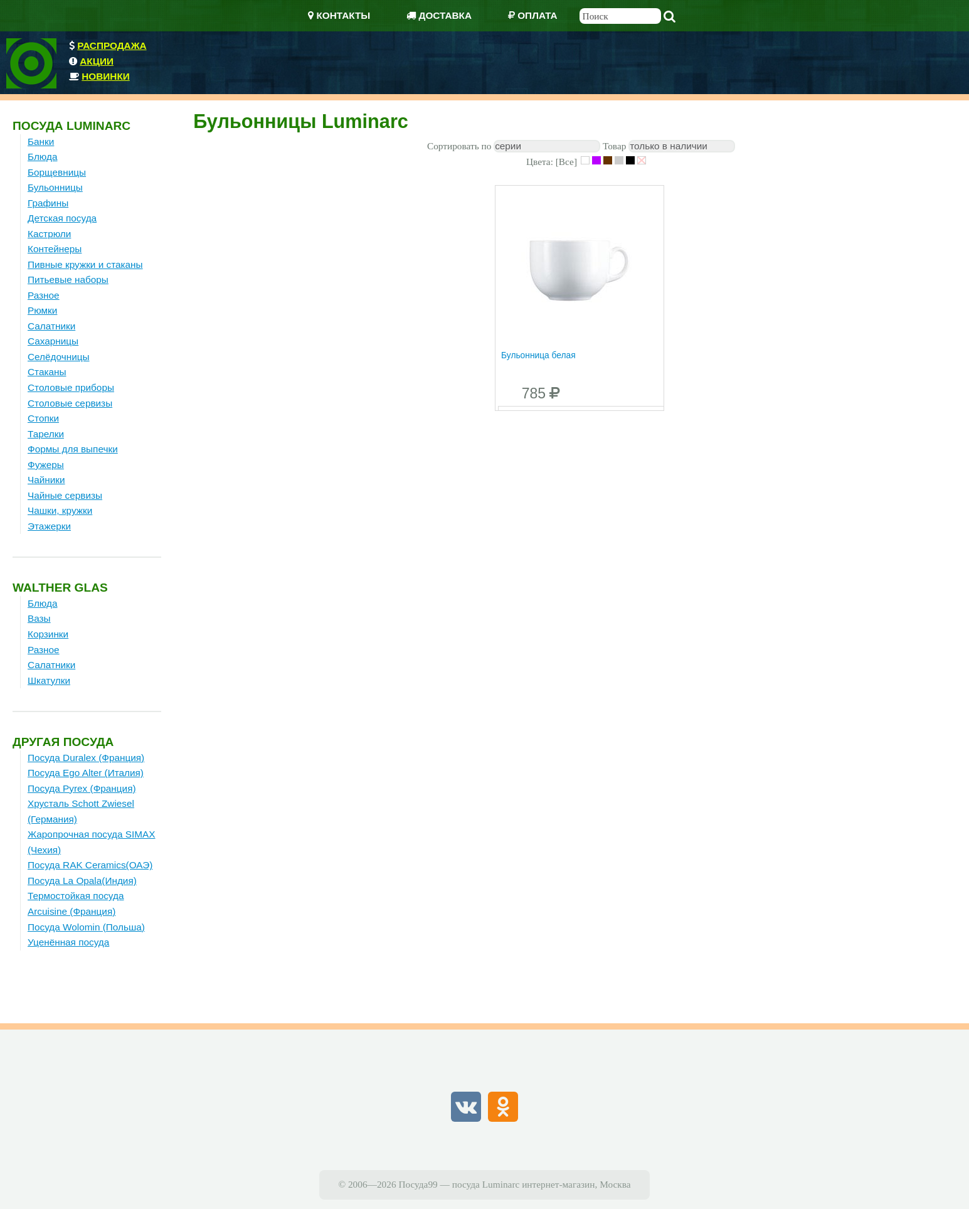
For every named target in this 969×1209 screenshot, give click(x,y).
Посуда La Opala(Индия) (82, 880)
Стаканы (47, 371)
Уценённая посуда (68, 942)
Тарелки (46, 434)
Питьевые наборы (68, 279)
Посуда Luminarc (71, 125)
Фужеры (46, 464)
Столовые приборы (71, 387)
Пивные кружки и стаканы (85, 264)
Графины (48, 203)
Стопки (43, 418)
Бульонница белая (538, 355)
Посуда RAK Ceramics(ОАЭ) (90, 865)
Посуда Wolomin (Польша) (86, 927)
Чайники (46, 479)
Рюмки (42, 310)
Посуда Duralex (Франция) (86, 757)
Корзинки (48, 634)
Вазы (39, 618)
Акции (97, 61)
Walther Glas (60, 587)
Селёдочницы (59, 356)
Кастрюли (49, 233)
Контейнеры (55, 248)
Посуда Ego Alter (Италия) (86, 772)
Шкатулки (49, 680)
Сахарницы (53, 341)
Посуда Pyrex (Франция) (82, 788)
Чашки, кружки (60, 510)
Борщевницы (57, 172)
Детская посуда (62, 218)
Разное (44, 295)
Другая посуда (63, 741)
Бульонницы (55, 187)
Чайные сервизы (65, 495)
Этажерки (49, 526)
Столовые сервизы (70, 403)
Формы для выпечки (73, 449)
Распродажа (111, 45)
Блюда (42, 156)
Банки (41, 141)
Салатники (51, 326)
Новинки (106, 76)
